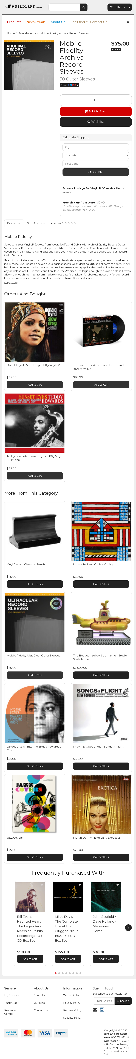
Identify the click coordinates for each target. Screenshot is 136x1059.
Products (14, 22)
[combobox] (64, 7)
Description (14, 223)
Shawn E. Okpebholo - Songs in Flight (98, 746)
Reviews (63, 223)
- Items (117, 7)
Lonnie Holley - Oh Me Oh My (93, 564)
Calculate (96, 172)
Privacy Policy (71, 1002)
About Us (58, 22)
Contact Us (41, 1010)
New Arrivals (36, 22)
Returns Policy (72, 1010)
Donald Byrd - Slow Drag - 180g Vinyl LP (33, 365)
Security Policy (72, 1017)
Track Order (11, 1002)
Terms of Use (71, 995)
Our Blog (39, 1002)
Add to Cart (96, 111)
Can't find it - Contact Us (88, 22)
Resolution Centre (11, 1012)
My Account (11, 995)
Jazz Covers (14, 837)
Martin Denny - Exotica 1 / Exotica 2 (96, 837)
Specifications (35, 223)
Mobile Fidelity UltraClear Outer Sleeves (33, 655)
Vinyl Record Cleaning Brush (26, 564)
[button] (42, 884)
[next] (128, 927)
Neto (106, 1054)
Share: (69, 85)
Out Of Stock (35, 584)
